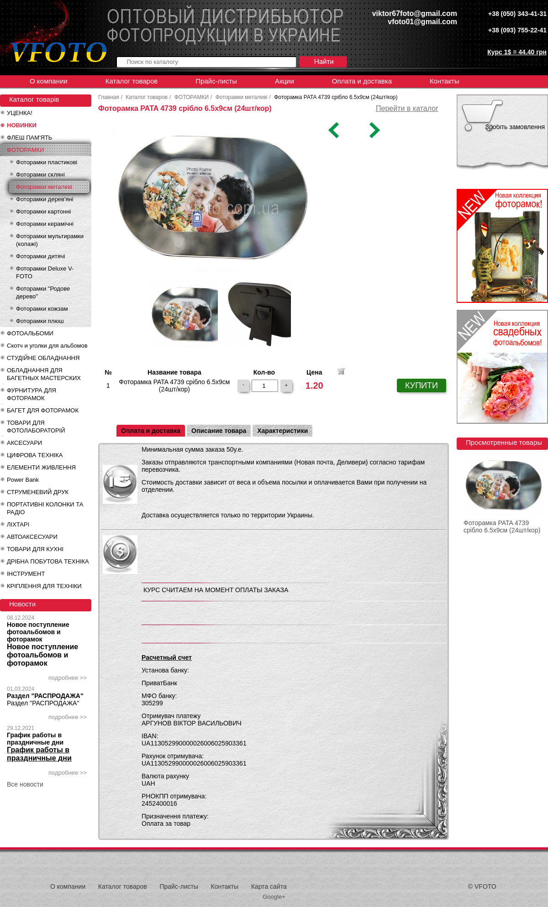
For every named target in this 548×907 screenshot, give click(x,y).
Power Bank (23, 479)
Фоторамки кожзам (42, 308)
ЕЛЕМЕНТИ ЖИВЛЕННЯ (41, 467)
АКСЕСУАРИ (24, 442)
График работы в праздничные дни (35, 738)
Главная (108, 97)
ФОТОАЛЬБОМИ (30, 333)
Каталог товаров (131, 81)
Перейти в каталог (407, 108)
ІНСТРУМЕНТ (26, 573)
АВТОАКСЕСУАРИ (32, 536)
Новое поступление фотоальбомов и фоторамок (38, 632)
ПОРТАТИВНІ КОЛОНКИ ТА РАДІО (45, 508)
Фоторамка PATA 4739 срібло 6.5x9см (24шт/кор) (502, 526)
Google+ (274, 896)
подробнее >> (67, 677)
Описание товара (218, 430)
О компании (49, 81)
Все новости (25, 784)
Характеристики (282, 430)
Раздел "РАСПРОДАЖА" (45, 695)
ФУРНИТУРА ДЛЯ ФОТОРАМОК (31, 394)
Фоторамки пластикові (46, 162)
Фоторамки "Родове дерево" (43, 292)
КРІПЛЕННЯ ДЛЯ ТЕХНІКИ (44, 586)
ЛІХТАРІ (18, 524)
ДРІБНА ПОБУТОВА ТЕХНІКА (48, 561)
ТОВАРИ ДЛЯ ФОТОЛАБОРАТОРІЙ (36, 426)
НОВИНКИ (22, 125)
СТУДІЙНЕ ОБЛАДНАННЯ (43, 357)
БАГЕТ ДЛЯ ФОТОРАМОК (43, 410)
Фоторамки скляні (40, 174)
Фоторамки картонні (43, 211)
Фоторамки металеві (44, 186)
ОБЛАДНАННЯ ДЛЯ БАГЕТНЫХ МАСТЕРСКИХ (44, 374)
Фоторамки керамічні (45, 223)
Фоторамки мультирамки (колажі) (50, 240)
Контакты (444, 81)
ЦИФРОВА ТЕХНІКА (35, 455)
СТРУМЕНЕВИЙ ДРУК (37, 492)
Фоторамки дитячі (40, 256)
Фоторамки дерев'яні (45, 199)
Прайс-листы (216, 81)
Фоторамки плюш (40, 321)
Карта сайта (269, 886)
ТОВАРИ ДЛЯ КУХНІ (35, 549)
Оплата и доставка (362, 81)
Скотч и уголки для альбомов (47, 345)
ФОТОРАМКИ (25, 149)
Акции (284, 81)
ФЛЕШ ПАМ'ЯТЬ (29, 137)
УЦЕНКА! (19, 112)
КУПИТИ (421, 385)
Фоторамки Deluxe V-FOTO (45, 272)
